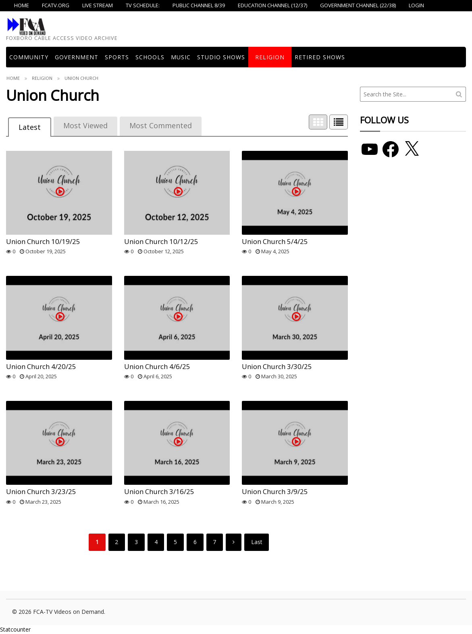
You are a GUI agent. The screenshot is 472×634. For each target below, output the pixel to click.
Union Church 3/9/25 (275, 491)
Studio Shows (221, 57)
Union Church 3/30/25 (277, 366)
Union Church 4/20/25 (41, 366)
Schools (149, 57)
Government (76, 57)
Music (181, 57)
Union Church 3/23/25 (41, 491)
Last (256, 542)
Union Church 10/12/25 (161, 241)
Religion (270, 57)
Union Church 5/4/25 (275, 241)
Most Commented (160, 125)
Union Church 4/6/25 (157, 366)
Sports (117, 57)
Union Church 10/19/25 (43, 241)
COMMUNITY (28, 57)
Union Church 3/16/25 (159, 491)
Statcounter (15, 629)
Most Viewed (85, 125)
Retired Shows (320, 57)
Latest (30, 127)
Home (13, 78)
